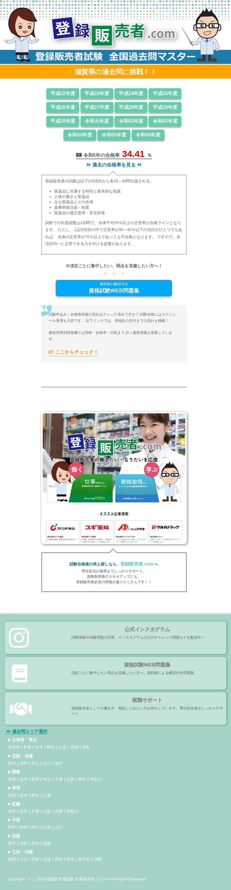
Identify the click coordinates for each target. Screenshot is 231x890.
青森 (27, 747)
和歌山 (72, 811)
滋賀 (12, 811)
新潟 (12, 763)
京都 (35, 811)
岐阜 (23, 795)
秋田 (51, 747)
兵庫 (59, 811)
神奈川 (96, 779)
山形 (62, 747)
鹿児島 (84, 859)
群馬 (35, 779)
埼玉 (47, 779)
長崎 (59, 859)
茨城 (12, 779)
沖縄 (98, 859)
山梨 (70, 779)
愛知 (35, 795)
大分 (23, 859)
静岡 (12, 795)
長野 (23, 763)
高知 (35, 843)
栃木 (23, 779)
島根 (23, 827)
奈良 (23, 811)
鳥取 (12, 827)
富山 (35, 763)
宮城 (74, 747)
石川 (47, 763)
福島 (86, 747)
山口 (59, 827)
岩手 (39, 747)
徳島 (23, 843)
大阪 (47, 811)
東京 (82, 779)
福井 (59, 763)
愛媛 (47, 843)
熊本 (70, 859)
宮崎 (35, 859)
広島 (47, 827)
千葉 (59, 779)
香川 (12, 843)
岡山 (35, 827)
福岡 (12, 859)
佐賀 (47, 859)
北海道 (14, 747)
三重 (47, 795)
